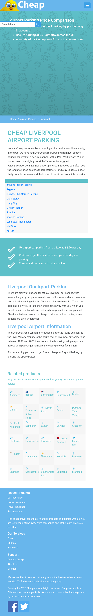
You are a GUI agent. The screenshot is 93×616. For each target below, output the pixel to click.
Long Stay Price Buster (19, 221)
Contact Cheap (16, 559)
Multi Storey (13, 198)
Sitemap (12, 568)
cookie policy (54, 581)
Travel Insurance (16, 506)
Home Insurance (17, 502)
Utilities (12, 543)
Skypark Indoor (15, 207)
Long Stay (12, 203)
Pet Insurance (15, 511)
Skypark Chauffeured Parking (22, 194)
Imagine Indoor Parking (19, 184)
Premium (11, 212)
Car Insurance (15, 497)
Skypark (11, 189)
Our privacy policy (71, 588)
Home (13, 119)
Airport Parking (28, 119)
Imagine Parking (15, 217)
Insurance (13, 547)
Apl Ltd (10, 230)
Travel (11, 538)
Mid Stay (11, 226)
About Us (13, 564)
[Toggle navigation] (87, 5)
